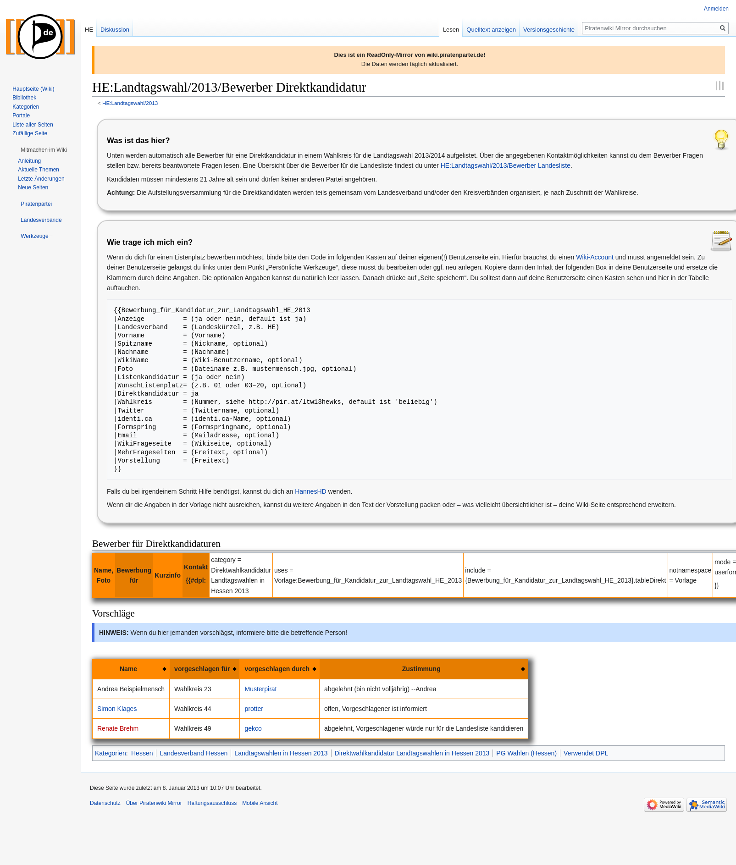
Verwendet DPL (586, 753)
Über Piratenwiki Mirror (154, 803)
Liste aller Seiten (32, 124)
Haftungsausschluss (212, 803)
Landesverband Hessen (193, 753)
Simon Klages (117, 708)
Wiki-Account (595, 257)
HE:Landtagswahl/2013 (130, 103)
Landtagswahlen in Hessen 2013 (280, 753)
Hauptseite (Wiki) (33, 89)
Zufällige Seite (29, 133)
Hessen (142, 753)
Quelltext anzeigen (491, 29)
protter (253, 708)
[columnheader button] (131, 669)
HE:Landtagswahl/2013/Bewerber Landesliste (505, 165)
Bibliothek (24, 97)
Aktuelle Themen (38, 169)
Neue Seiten (33, 187)
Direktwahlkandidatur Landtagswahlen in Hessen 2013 (412, 753)
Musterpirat (260, 689)
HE (89, 29)
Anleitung (29, 161)
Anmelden (716, 9)
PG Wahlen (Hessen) (526, 753)
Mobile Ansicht (259, 803)
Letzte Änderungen (41, 179)
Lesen (451, 29)
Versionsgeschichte (549, 29)
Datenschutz (105, 803)
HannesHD (310, 491)
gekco (252, 728)
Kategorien (110, 753)
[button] (44, 150)
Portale (21, 115)
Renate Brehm (117, 728)
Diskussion (114, 29)
